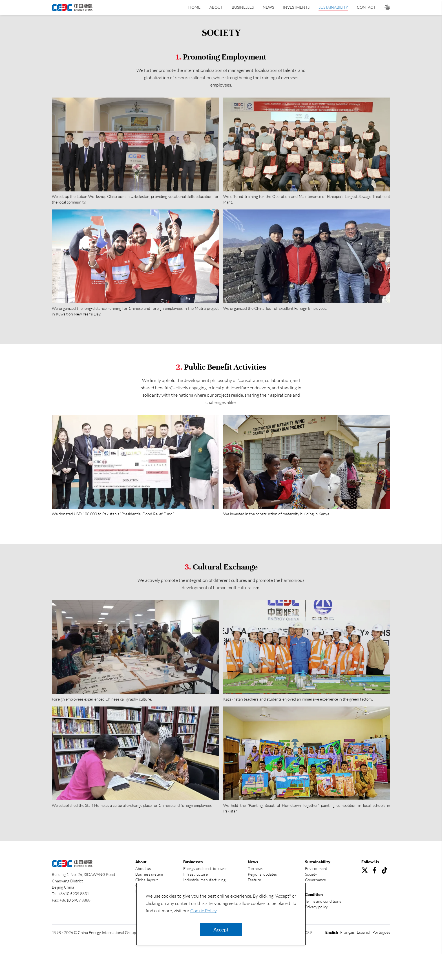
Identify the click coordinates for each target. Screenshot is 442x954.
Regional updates (262, 874)
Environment (316, 868)
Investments (296, 7)
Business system (149, 874)
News (268, 7)
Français (347, 932)
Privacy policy (316, 906)
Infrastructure (195, 874)
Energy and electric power (205, 868)
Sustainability (333, 7)
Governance (315, 879)
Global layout (146, 879)
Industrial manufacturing (204, 879)
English (331, 932)
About (216, 7)
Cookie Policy (203, 910)
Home (194, 7)
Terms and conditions (323, 901)
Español (363, 932)
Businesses (243, 7)
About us (143, 868)
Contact (366, 7)
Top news (255, 868)
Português (381, 932)
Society (311, 874)
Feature (254, 879)
